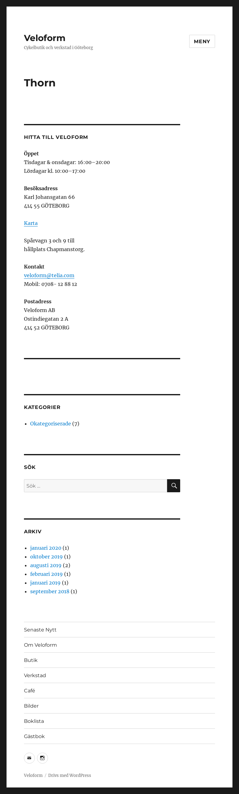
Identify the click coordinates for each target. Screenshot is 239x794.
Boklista (34, 721)
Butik (31, 660)
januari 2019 (45, 583)
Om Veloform (40, 645)
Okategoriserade (50, 423)
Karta (31, 223)
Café (29, 691)
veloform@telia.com (49, 275)
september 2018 (49, 591)
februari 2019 (46, 574)
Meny (202, 41)
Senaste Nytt (40, 630)
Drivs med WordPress (69, 775)
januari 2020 (45, 548)
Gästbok (34, 736)
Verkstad (35, 675)
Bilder (31, 706)
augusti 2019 (46, 565)
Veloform (44, 38)
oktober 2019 (46, 556)
